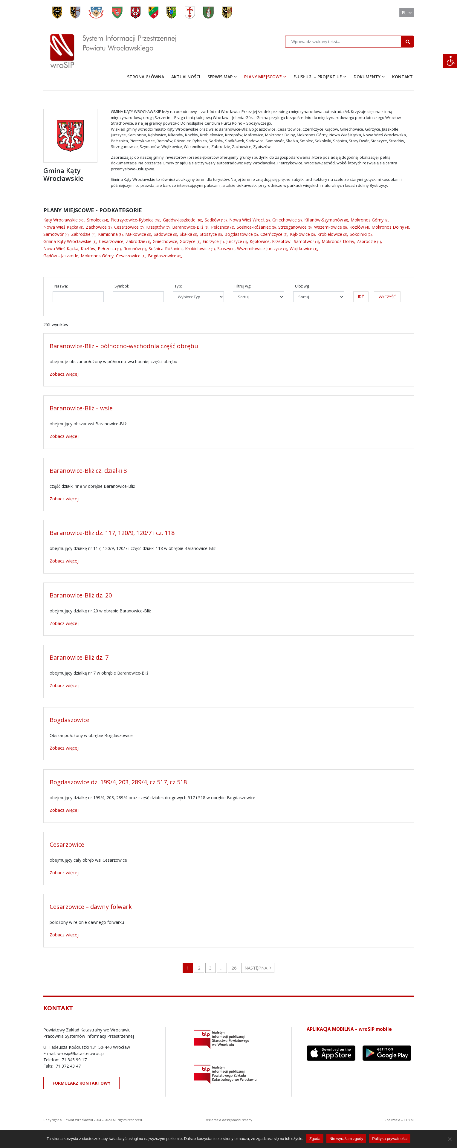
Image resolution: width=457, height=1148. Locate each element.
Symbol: (121, 286)
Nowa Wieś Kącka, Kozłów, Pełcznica (79, 248)
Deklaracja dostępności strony (228, 1120)
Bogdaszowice (238, 234)
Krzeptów (155, 227)
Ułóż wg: (302, 286)
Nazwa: (61, 286)
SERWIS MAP (220, 77)
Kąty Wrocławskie (60, 220)
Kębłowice (300, 234)
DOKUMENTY (367, 77)
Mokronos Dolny (388, 227)
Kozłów (356, 227)
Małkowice (135, 234)
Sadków (212, 220)
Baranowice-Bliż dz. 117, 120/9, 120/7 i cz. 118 (112, 533)
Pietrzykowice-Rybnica (132, 220)
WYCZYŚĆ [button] (387, 296)
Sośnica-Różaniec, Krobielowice (179, 248)
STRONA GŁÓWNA (145, 77)
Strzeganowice (292, 227)
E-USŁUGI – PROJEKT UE (318, 77)
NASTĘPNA (257, 968)
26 (234, 968)
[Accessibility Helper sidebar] (450, 61)
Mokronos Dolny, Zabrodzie (349, 241)
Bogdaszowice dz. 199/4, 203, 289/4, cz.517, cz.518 (118, 782)
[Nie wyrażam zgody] (450, 1139)
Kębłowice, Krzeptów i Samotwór (282, 241)
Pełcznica (220, 227)
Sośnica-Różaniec (254, 227)
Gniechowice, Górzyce (174, 241)
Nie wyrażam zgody (346, 1138)
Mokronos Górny (367, 220)
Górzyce (211, 241)
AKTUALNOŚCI (185, 77)
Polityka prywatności (389, 1138)
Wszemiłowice (328, 227)
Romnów (132, 248)
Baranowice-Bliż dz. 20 (81, 595)
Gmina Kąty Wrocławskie (67, 241)
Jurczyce (234, 241)
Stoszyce (208, 234)
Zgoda (314, 1138)
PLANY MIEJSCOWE (263, 77)
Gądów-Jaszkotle (179, 220)
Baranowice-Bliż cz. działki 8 (88, 471)
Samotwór (53, 234)
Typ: (178, 286)
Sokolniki (358, 234)
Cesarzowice (126, 227)
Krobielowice (329, 234)
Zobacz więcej (64, 374)
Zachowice (96, 227)
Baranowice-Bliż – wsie (81, 408)
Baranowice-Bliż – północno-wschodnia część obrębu (124, 346)
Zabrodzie (81, 234)
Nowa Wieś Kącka (60, 227)
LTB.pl (409, 1120)
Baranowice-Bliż (188, 227)
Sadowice (163, 234)
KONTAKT (402, 77)
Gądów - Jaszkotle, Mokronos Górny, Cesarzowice (91, 256)
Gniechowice (284, 220)
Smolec (94, 220)
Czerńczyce (271, 234)
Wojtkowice (301, 248)
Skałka (186, 234)
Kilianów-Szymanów (323, 220)
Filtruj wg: (243, 286)
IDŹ (361, 296)
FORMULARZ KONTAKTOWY (81, 1083)
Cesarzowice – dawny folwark (91, 907)
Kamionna (108, 234)
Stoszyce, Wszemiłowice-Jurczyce (249, 248)
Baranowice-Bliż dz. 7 (79, 657)
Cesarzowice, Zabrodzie (122, 241)
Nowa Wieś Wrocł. (247, 220)
